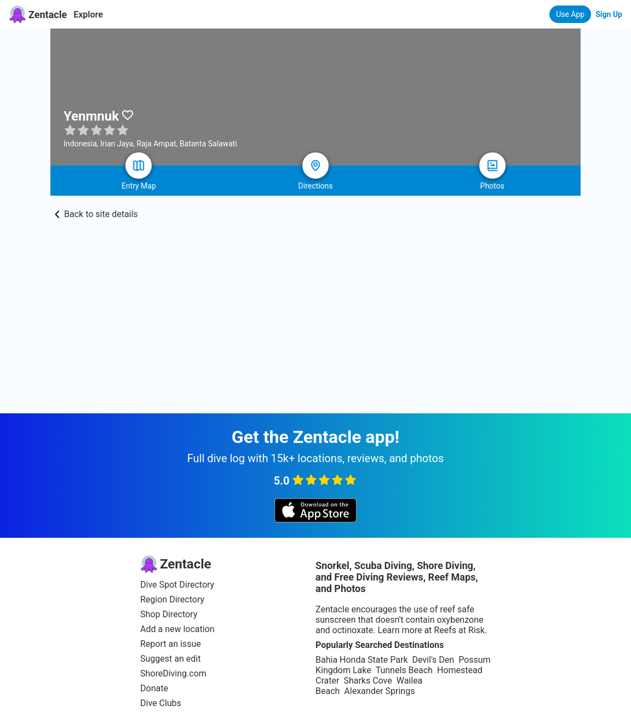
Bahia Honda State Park (362, 660)
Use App (570, 14)
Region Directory (172, 599)
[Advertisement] (315, 301)
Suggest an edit (170, 658)
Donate (154, 688)
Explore (88, 14)
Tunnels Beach (404, 670)
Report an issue (170, 644)
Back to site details (96, 214)
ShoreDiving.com (173, 673)
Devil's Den (433, 660)
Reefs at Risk (459, 630)
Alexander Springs (379, 691)
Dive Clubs (160, 703)
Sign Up (608, 14)
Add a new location (177, 629)
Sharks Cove (367, 680)
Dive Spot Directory (177, 584)
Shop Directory (168, 614)
